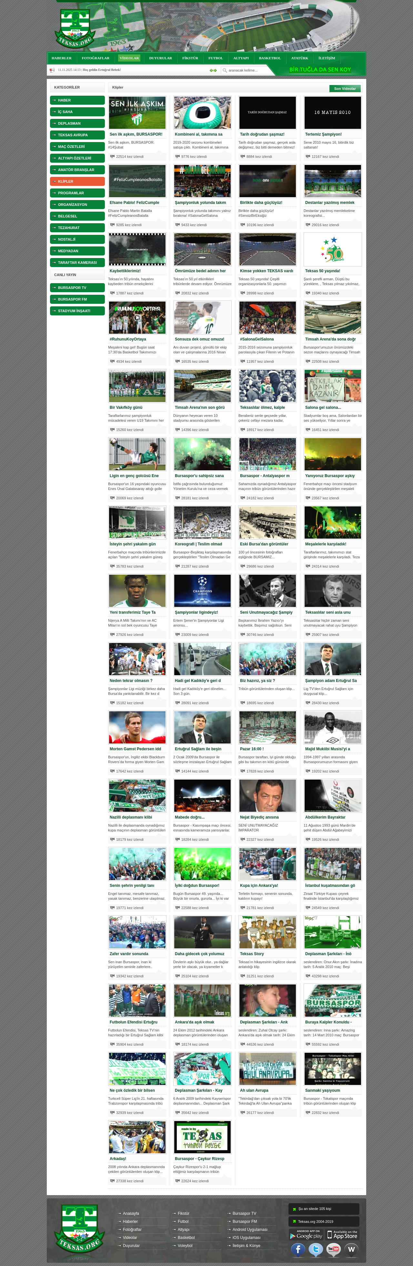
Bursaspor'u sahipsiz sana (199, 476)
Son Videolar (345, 89)
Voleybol (185, 1245)
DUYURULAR (160, 58)
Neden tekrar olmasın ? (131, 680)
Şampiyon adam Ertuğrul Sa (331, 680)
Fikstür (183, 1213)
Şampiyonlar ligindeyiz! (196, 612)
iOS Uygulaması (247, 1237)
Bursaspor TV (244, 1213)
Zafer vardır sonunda (129, 954)
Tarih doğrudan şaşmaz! (262, 134)
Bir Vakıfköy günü (126, 407)
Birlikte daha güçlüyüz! (261, 202)
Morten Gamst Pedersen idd (135, 749)
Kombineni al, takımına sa (198, 134)
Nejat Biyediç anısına (259, 817)
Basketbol (186, 1237)
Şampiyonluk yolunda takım (200, 202)
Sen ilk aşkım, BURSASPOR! (136, 134)
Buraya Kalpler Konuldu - (328, 1022)
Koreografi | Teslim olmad (198, 544)
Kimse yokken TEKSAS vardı (266, 271)
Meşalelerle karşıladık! (325, 544)
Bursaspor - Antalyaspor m (265, 476)
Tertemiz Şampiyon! (323, 134)
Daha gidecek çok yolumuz (199, 954)
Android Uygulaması (250, 1229)
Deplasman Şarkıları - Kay (198, 1090)
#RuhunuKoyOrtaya (128, 339)
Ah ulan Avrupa (254, 1090)
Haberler (130, 1221)
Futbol (183, 1221)
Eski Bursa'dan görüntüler (264, 544)
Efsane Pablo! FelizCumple (134, 202)
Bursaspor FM (245, 1221)
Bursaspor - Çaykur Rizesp (199, 1158)
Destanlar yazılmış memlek (330, 202)
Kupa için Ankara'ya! (259, 885)
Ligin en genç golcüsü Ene (134, 476)
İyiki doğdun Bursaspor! (197, 885)
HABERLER (62, 58)
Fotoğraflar (132, 1229)
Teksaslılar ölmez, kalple (262, 407)
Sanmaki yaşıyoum (322, 1090)
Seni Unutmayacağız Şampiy (266, 612)
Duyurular (131, 1245)
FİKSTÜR (190, 58)
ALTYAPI (241, 58)
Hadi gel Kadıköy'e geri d (198, 680)
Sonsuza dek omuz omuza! (199, 339)
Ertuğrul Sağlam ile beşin (198, 749)
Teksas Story (252, 954)
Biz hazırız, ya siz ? (257, 680)
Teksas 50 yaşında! (322, 271)
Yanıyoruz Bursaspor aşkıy (330, 476)
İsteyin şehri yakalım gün (133, 544)
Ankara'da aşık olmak (194, 1022)
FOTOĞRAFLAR (95, 58)
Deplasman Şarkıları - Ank (264, 1022)
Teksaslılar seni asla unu (328, 612)
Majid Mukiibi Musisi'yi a (327, 749)
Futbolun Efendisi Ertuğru (133, 1022)
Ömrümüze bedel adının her (200, 271)
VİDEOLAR (129, 58)
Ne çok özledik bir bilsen (132, 1090)
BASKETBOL (270, 58)
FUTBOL (215, 58)
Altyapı (184, 1229)
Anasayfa (131, 1213)
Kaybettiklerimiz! (125, 271)
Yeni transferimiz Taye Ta (133, 612)
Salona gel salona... (323, 407)
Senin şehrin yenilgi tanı (132, 885)
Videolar (130, 1237)
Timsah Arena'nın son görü (200, 407)
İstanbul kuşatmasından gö (330, 885)
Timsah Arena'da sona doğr (330, 339)
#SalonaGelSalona (257, 339)
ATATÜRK (299, 58)
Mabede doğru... (190, 817)
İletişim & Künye (246, 1245)
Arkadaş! (118, 1158)
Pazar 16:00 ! (252, 749)
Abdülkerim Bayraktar (325, 817)
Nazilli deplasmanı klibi (131, 817)
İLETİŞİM (326, 58)
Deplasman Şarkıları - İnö (328, 954)
